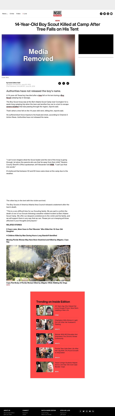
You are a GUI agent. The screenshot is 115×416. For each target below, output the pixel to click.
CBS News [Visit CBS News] (63, 414)
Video (18, 13)
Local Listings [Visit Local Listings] (45, 413)
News (4, 13)
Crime (12, 13)
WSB (52, 164)
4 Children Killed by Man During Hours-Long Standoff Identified (31, 236)
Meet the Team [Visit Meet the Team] (8, 414)
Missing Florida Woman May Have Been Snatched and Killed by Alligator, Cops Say (37, 241)
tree (40, 95)
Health (57, 329)
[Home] (57, 14)
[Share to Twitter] (63, 83)
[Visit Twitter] (83, 411)
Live (25, 13)
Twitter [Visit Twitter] (24, 414)
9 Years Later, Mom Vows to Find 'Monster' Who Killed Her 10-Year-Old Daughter (34, 230)
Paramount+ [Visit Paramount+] (63, 413)
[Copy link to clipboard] (67, 83)
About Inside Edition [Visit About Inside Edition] (9, 413)
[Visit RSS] (93, 411)
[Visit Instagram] (86, 411)
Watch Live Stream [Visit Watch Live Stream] (46, 414)
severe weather (12, 106)
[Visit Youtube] (89, 411)
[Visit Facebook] (80, 411)
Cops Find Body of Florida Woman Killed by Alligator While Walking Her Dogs (36, 283)
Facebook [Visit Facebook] (25, 413)
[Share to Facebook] (59, 83)
